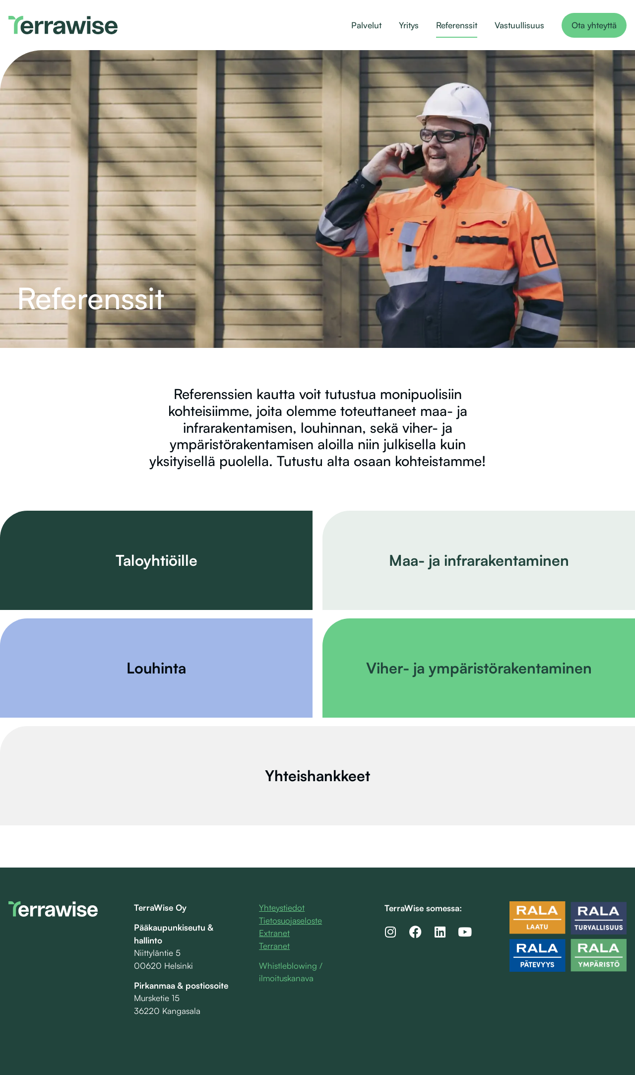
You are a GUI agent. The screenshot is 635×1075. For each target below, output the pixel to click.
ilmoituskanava (286, 978)
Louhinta (156, 668)
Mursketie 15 (157, 998)
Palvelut (366, 25)
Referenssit (456, 25)
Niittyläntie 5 (157, 952)
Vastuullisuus (519, 25)
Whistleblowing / (290, 965)
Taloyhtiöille (156, 560)
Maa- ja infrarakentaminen (479, 560)
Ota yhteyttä (594, 25)
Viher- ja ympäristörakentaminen (479, 668)
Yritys (409, 25)
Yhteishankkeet (317, 775)
